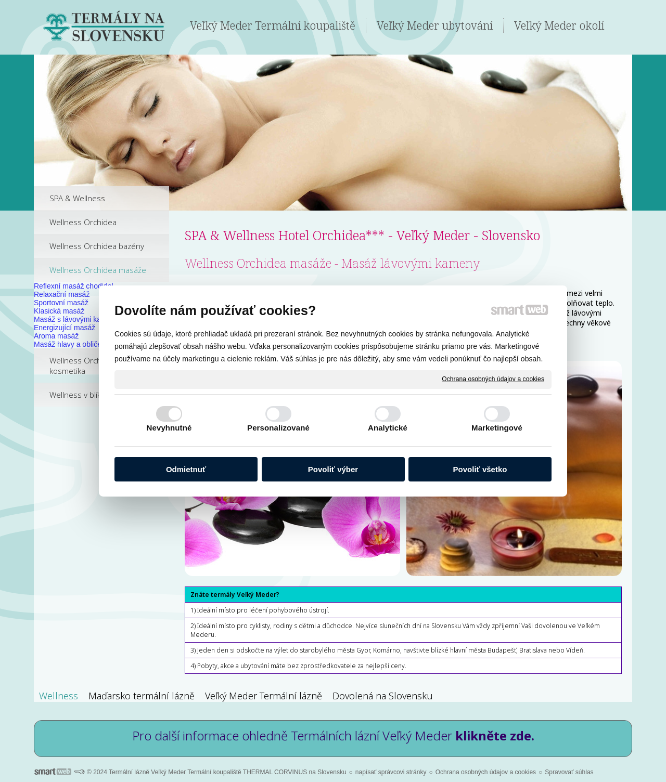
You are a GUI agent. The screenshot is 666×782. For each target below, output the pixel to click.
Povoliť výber (333, 469)
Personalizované (278, 427)
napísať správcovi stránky (391, 772)
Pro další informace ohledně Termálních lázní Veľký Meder (333, 735)
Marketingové (496, 427)
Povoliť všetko (480, 469)
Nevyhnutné (169, 427)
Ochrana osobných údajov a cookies (493, 379)
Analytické (387, 427)
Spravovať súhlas (569, 772)
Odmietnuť (186, 469)
